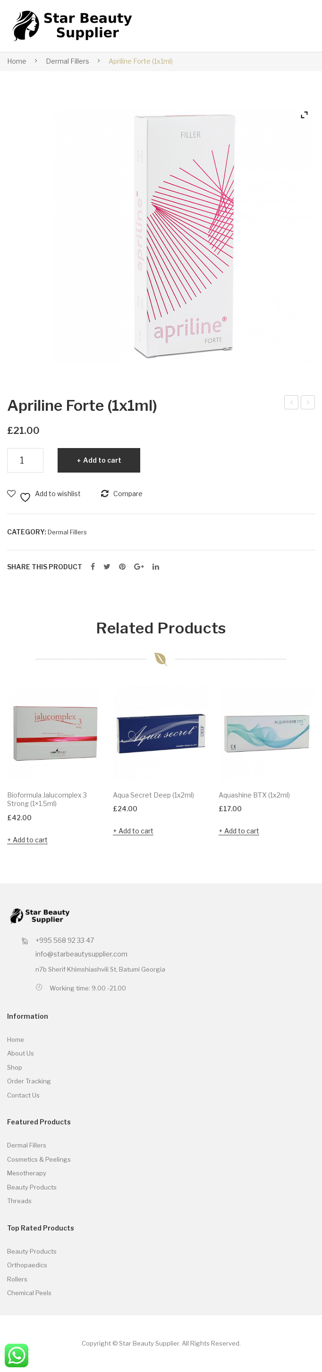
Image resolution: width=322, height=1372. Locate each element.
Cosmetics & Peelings (39, 1159)
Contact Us (23, 1095)
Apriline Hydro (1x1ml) (291, 403)
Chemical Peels (29, 1293)
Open (292, 26)
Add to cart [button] (30, 840)
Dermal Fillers (67, 61)
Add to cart (102, 460)
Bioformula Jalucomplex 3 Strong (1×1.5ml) (47, 799)
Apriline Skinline (308, 403)
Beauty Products (32, 1187)
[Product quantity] (25, 460)
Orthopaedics (27, 1265)
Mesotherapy (26, 1173)
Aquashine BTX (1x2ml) (254, 795)
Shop (14, 1067)
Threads (19, 1201)
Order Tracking (29, 1081)
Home (16, 61)
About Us (20, 1053)
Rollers (17, 1279)
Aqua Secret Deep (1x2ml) (153, 795)
